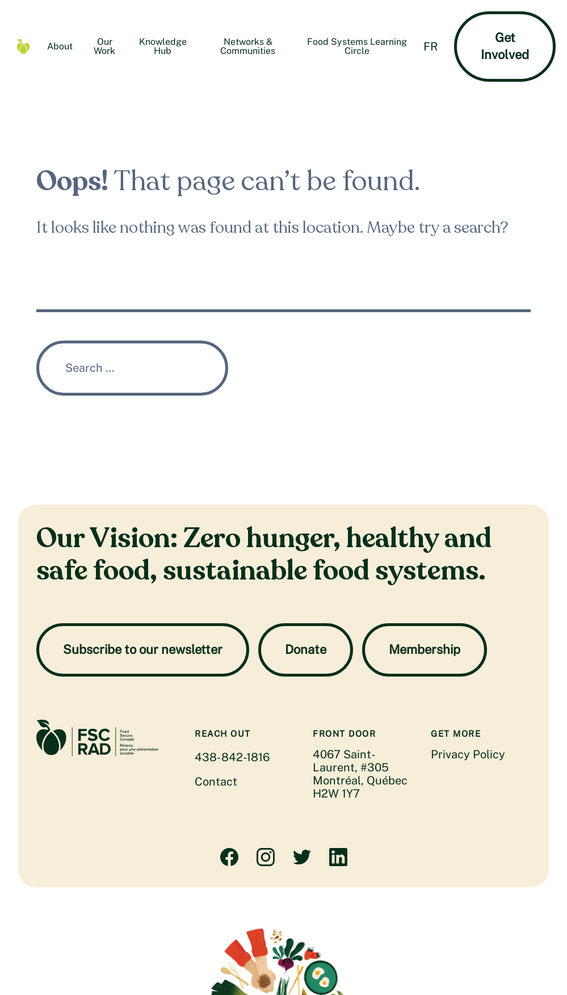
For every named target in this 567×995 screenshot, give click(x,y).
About (60, 46)
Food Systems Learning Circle (357, 46)
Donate (305, 649)
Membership (424, 649)
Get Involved (505, 46)
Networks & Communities (247, 46)
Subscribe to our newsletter (142, 649)
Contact (216, 781)
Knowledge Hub (163, 46)
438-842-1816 (232, 757)
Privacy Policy (468, 754)
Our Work (104, 46)
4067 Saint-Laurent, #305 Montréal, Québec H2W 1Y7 (360, 774)
